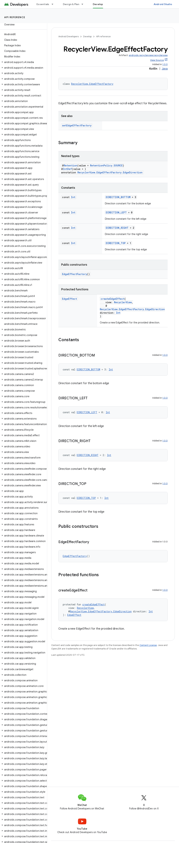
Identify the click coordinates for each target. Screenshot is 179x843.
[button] (23, 62)
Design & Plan (71, 4)
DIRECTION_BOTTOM (118, 197)
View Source (157, 60)
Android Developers (68, 36)
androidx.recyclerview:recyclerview (148, 55)
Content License (148, 645)
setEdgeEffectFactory (76, 125)
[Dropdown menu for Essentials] (54, 4)
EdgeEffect (69, 298)
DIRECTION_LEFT (116, 212)
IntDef (67, 169)
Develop (87, 36)
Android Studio (163, 4)
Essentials (43, 4)
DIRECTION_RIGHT (117, 227)
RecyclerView (123, 302)
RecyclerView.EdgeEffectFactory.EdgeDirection (109, 172)
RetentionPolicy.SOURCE (106, 165)
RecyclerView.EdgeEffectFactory (92, 83)
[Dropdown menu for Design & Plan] (84, 4)
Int (73, 197)
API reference (14, 17)
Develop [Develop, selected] (98, 4)
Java (165, 68)
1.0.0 (165, 64)
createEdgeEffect (112, 298)
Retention (70, 165)
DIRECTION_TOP (116, 243)
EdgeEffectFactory (74, 274)
